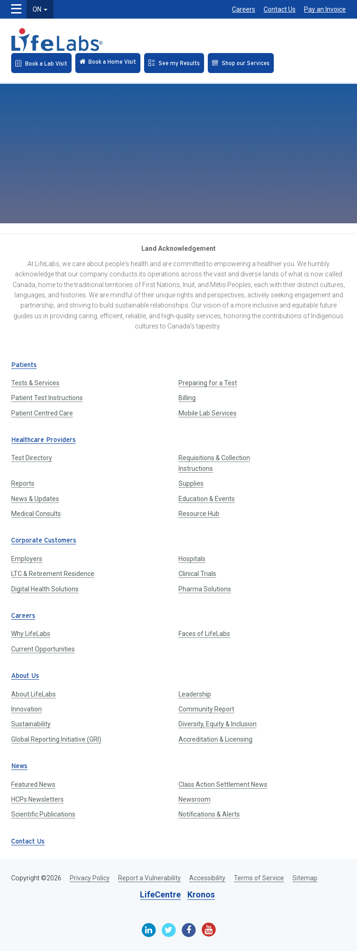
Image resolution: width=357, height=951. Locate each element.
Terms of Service (259, 878)
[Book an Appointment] (41, 63)
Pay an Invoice (325, 9)
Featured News (33, 784)
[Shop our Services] (241, 63)
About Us (25, 676)
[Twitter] (169, 930)
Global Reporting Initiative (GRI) (56, 739)
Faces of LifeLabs (204, 633)
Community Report (206, 709)
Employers (26, 559)
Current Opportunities (43, 649)
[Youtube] (209, 930)
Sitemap (304, 878)
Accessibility (207, 878)
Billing (187, 398)
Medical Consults (36, 513)
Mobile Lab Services (207, 413)
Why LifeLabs (30, 633)
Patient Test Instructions (47, 398)
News (19, 766)
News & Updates (35, 498)
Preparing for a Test (207, 383)
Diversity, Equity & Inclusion (217, 724)
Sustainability (31, 724)
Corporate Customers (43, 541)
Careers (243, 9)
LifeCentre (160, 894)
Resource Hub (198, 513)
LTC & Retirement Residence (52, 573)
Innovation (26, 709)
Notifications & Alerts (209, 814)
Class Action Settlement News (222, 784)
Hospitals (191, 559)
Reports (22, 483)
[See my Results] (174, 63)
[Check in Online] (107, 63)
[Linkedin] (149, 930)
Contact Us (280, 9)
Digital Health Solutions (45, 589)
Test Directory (31, 458)
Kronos (201, 894)
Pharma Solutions (204, 589)
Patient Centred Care (42, 413)
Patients (24, 365)
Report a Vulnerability (149, 878)
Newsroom (194, 799)
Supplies (191, 483)
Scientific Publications (43, 814)
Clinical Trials (197, 573)
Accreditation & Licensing (215, 739)
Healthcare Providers (43, 440)
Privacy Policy (90, 878)
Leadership (194, 694)
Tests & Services (35, 383)
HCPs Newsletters (37, 799)
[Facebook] (189, 930)
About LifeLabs (33, 694)
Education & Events (206, 498)
